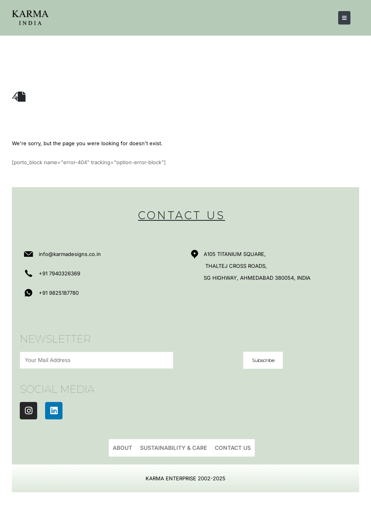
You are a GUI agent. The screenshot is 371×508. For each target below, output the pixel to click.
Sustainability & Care (173, 447)
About (122, 447)
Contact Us (233, 447)
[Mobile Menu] (344, 18)
